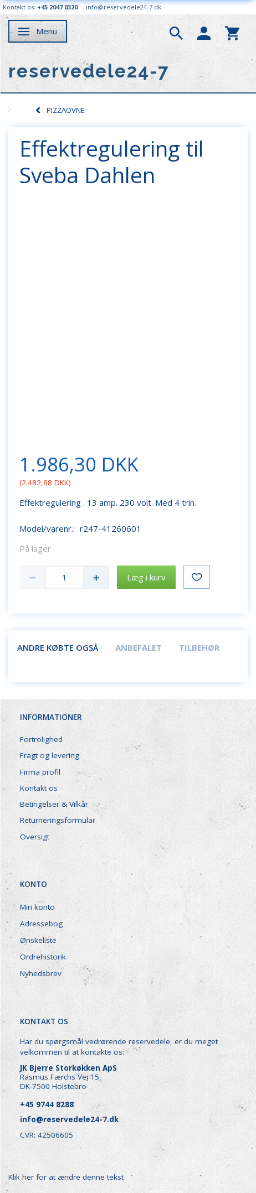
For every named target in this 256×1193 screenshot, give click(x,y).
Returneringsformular (57, 820)
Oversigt (34, 837)
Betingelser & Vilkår (54, 804)
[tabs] (176, 32)
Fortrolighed (41, 739)
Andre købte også (57, 647)
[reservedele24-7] (89, 71)
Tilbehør (199, 647)
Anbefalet (138, 647)
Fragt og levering (49, 755)
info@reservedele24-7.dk (123, 7)
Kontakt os (39, 788)
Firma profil (40, 772)
